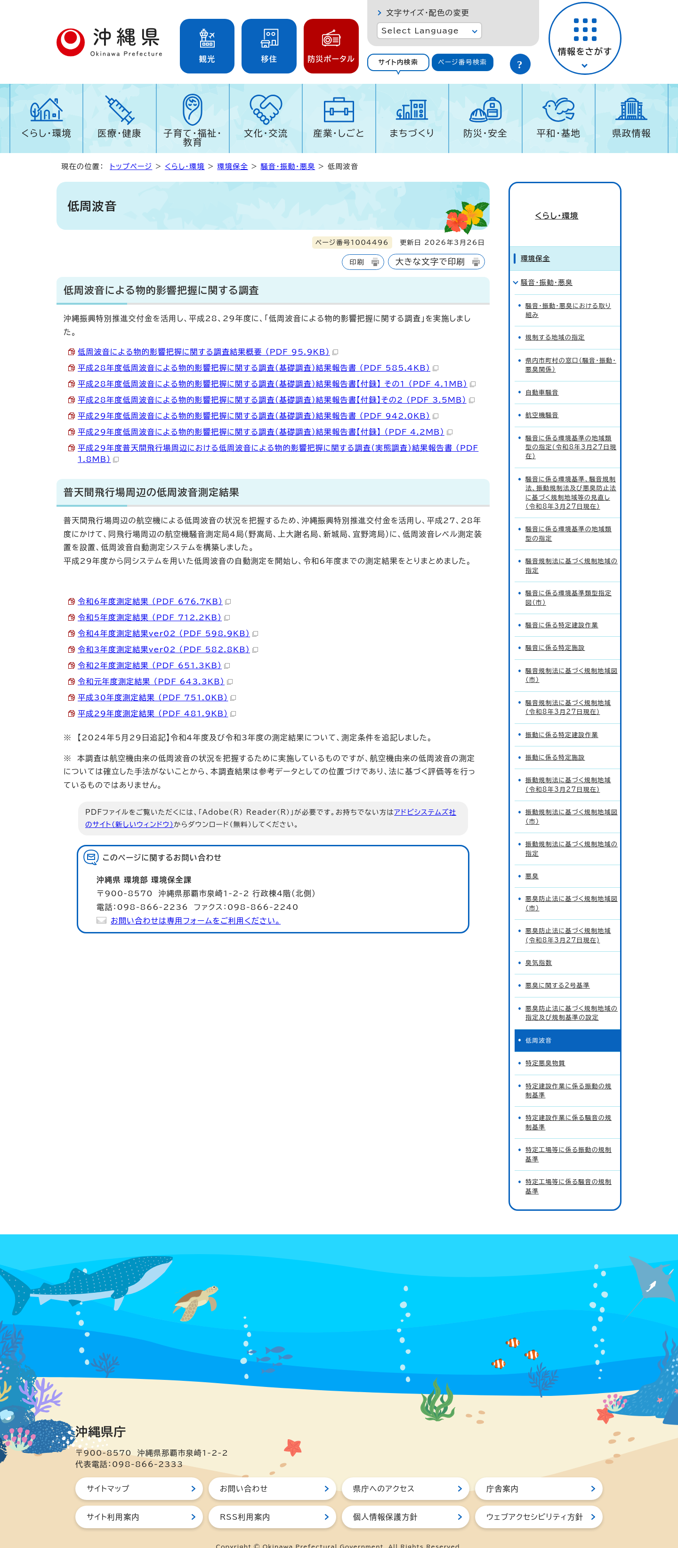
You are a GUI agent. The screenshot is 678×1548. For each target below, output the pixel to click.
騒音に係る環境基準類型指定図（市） (568, 580)
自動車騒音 (542, 376)
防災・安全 (485, 133)
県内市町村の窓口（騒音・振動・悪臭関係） (570, 348)
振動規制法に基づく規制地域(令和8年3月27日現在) (568, 768)
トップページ (131, 166)
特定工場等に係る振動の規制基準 (568, 1137)
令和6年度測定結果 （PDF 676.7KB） (154, 601)
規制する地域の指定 (555, 321)
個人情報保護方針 (385, 1500)
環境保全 (232, 166)
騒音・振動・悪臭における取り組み (568, 293)
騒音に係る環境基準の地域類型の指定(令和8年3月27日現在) (570, 430)
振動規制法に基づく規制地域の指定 (571, 831)
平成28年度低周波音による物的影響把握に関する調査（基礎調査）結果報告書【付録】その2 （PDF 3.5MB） (276, 400)
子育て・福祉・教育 (192, 137)
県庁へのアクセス (384, 1471)
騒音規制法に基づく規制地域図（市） (571, 658)
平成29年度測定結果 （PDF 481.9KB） (157, 713)
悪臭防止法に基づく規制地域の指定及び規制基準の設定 (571, 996)
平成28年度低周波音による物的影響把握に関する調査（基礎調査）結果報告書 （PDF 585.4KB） (258, 368)
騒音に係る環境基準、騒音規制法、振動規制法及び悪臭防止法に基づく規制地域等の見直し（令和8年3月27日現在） (570, 476)
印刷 (356, 262)
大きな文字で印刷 (430, 262)
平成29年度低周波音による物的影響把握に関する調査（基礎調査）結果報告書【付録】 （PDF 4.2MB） (265, 432)
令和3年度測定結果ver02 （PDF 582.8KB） (168, 649)
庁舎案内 (502, 1471)
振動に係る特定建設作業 (561, 718)
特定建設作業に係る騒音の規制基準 (568, 1105)
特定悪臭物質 (545, 1046)
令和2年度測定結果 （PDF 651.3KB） (154, 665)
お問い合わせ (244, 1471)
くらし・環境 (46, 133)
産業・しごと (339, 133)
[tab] (398, 62)
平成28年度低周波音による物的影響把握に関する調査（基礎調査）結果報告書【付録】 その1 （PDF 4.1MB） (277, 384)
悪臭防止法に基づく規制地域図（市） (571, 886)
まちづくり (412, 133)
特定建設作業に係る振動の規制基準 (568, 1073)
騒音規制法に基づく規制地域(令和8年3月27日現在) (568, 690)
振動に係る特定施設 (555, 741)
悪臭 (532, 859)
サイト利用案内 (113, 1500)
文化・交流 (266, 133)
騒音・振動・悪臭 (287, 166)
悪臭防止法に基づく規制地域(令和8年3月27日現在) (568, 918)
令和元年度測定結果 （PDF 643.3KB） (155, 681)
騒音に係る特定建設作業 (561, 608)
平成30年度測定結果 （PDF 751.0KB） (157, 697)
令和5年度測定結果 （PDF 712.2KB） (154, 617)
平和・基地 (558, 133)
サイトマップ (108, 1471)
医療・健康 (119, 133)
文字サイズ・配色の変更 (427, 12)
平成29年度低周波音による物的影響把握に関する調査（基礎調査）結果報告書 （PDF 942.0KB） (258, 416)
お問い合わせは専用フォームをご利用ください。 (196, 920)
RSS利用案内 (245, 1500)
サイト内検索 (398, 62)
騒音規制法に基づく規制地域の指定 (571, 548)
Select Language (420, 30)
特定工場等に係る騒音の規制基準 (568, 1169)
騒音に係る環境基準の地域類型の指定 (568, 517)
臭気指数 (538, 946)
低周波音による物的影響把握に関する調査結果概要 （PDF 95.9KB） (208, 352)
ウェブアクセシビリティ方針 (534, 1500)
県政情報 (631, 133)
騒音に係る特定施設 (555, 631)
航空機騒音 (542, 398)
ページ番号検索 (462, 62)
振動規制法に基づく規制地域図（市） (571, 799)
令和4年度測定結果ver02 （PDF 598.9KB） (168, 633)
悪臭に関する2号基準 (557, 969)
